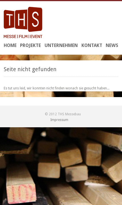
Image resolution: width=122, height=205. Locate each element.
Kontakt (91, 45)
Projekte (30, 45)
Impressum (59, 120)
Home (10, 45)
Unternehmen (61, 45)
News (112, 45)
